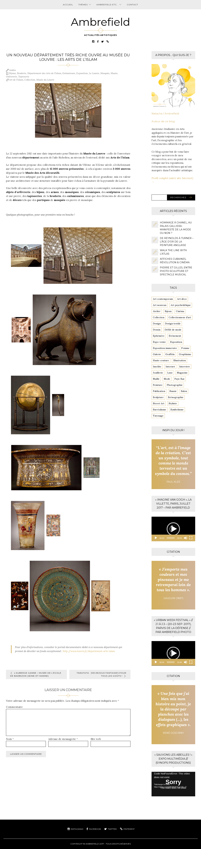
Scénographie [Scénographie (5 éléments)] (175, 397)
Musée (114, 73)
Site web (96, 739)
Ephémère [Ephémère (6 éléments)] (158, 335)
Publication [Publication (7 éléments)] (159, 391)
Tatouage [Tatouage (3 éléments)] (158, 415)
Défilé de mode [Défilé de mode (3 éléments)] (173, 329)
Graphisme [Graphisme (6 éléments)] (185, 354)
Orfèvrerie (11, 76)
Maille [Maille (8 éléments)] (156, 378)
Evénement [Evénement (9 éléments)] (175, 335)
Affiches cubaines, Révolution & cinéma (175, 260)
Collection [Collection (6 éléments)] (158, 317)
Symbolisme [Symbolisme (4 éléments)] (177, 409)
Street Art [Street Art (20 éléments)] (158, 403)
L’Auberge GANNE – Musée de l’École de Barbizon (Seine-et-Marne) (35, 674)
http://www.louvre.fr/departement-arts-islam (89, 651)
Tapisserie (23, 76)
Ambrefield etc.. (107, 4)
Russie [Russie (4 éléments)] (173, 391)
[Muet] (185, 538)
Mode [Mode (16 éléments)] (167, 378)
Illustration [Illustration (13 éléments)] (179, 360)
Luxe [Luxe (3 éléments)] (170, 372)
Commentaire (14, 706)
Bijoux (12, 73)
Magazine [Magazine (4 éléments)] (182, 372)
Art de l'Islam (16, 79)
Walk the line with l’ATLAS (173, 252)
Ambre (12, 70)
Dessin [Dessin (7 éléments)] (156, 329)
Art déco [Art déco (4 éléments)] (182, 298)
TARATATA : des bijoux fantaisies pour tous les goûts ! (101, 674)
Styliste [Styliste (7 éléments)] (173, 403)
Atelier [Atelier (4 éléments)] (157, 311)
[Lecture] (156, 538)
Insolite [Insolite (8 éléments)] (157, 366)
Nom (10, 739)
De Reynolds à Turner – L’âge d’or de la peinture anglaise (176, 242)
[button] (173, 529)
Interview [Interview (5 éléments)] (184, 366)
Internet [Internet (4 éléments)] (170, 366)
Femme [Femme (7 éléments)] (185, 348)
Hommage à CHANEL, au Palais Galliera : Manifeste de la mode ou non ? (176, 228)
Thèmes (83, 4)
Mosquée (105, 73)
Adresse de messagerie (63, 739)
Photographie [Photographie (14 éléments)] (175, 384)
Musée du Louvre (45, 79)
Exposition (82, 73)
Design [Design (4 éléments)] (157, 323)
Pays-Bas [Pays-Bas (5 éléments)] (179, 378)
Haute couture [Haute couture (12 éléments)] (161, 360)
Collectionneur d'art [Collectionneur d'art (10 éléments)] (180, 317)
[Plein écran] (191, 538)
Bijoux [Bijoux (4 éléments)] (168, 311)
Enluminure (68, 73)
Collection (29, 79)
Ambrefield (100, 21)
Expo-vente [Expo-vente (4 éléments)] (159, 341)
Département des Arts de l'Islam (44, 73)
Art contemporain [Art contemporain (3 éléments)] (163, 298)
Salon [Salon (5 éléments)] (184, 391)
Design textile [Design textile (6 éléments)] (173, 323)
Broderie (21, 73)
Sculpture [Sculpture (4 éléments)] (158, 397)
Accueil (68, 4)
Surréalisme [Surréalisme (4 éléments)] (159, 409)
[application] (173, 529)
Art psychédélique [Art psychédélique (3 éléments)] (181, 305)
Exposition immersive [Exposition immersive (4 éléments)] (165, 348)
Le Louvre (94, 73)
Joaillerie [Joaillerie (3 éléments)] (158, 372)
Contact (132, 4)
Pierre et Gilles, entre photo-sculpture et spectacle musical (176, 271)
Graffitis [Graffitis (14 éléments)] (170, 354)
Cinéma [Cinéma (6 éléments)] (180, 311)
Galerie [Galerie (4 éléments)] (157, 354)
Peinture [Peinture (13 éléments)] (157, 384)
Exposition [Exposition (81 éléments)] (176, 341)
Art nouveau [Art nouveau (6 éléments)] (159, 305)
